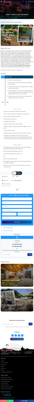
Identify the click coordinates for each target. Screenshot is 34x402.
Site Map (2, 366)
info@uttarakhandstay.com (8, 398)
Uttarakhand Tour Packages (6, 377)
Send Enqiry (24, 401)
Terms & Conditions (4, 362)
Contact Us (3, 361)
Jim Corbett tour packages (8, 230)
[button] (32, 26)
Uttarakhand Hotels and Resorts (7, 379)
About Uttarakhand (4, 383)
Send (30, 254)
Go (30, 324)
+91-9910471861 (17, 244)
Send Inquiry (17, 222)
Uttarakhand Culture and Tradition (7, 386)
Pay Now (2, 370)
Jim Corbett (8, 16)
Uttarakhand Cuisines (5, 385)
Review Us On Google (17, 339)
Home (2, 16)
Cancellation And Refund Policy (6, 372)
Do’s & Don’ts (3, 364)
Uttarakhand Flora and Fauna (6, 388)
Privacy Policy (3, 368)
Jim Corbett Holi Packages (8, 227)
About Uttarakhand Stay (5, 381)
